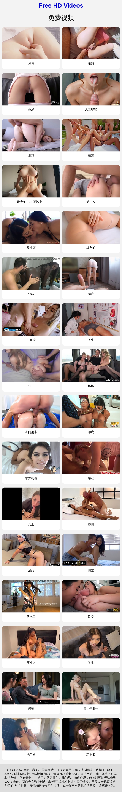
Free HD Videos (61, 5)
